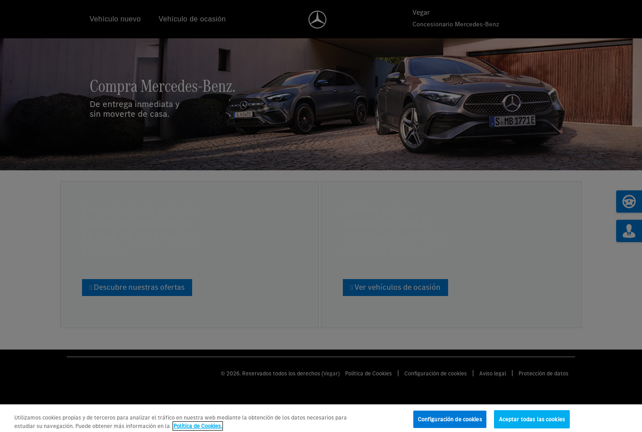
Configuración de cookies (450, 423)
